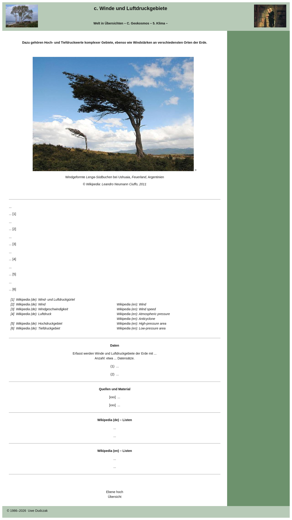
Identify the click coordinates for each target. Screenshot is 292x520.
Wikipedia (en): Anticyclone (136, 319)
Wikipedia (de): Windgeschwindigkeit (42, 309)
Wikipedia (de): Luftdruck (33, 314)
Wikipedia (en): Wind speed (136, 309)
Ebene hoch (114, 492)
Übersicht (114, 497)
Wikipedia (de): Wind (30, 304)
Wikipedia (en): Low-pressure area (141, 328)
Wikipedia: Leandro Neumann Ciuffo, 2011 (116, 184)
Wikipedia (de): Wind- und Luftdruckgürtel (45, 299)
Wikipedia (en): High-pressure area (141, 323)
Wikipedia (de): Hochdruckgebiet (39, 323)
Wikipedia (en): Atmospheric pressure (143, 314)
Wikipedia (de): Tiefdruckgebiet (38, 328)
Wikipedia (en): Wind (131, 304)
